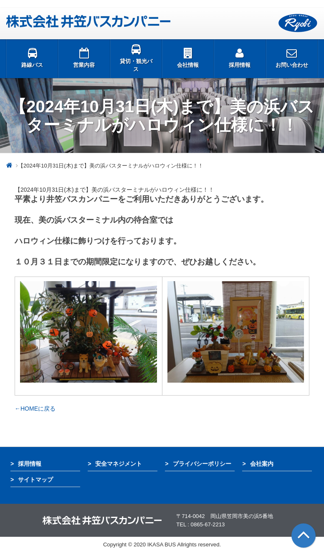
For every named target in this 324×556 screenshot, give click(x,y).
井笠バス (88, 21)
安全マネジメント (118, 463)
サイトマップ (35, 479)
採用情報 (29, 463)
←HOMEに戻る (35, 408)
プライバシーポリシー (202, 463)
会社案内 (261, 463)
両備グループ (298, 23)
